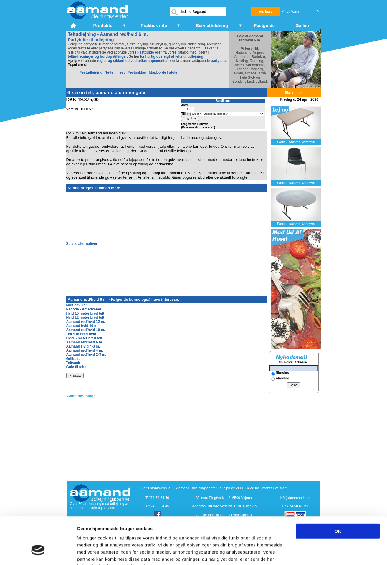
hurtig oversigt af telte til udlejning (174, 56)
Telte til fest (115, 72)
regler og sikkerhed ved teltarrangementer (132, 61)
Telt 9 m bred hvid (81, 334)
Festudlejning (91, 72)
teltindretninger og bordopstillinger (97, 56)
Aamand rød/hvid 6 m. (84, 342)
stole (173, 72)
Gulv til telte (76, 367)
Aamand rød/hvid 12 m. (85, 322)
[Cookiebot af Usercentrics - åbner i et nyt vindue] (38, 553)
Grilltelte (73, 359)
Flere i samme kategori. (296, 142)
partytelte (219, 61)
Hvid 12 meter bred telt (85, 317)
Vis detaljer (306, 553)
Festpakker (137, 72)
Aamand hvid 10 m (81, 326)
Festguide (145, 52)
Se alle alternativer (81, 244)
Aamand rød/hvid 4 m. (84, 350)
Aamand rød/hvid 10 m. (85, 330)
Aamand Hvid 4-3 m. (83, 346)
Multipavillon (77, 305)
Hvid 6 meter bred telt (84, 338)
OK (338, 494)
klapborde (157, 72)
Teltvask (73, 363)
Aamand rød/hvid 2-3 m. (86, 355)
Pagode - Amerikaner (84, 309)
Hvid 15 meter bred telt (85, 313)
